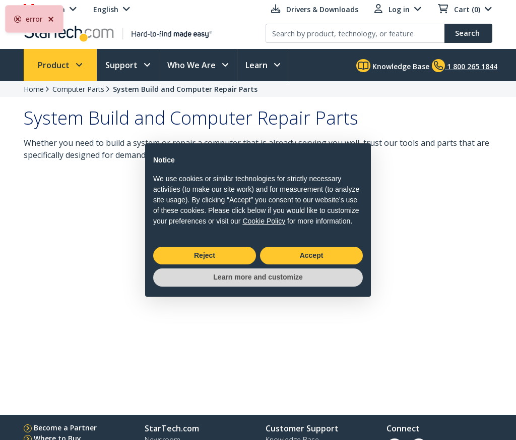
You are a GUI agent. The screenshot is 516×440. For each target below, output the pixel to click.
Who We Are (192, 65)
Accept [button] (312, 255)
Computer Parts (78, 89)
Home (34, 89)
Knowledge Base (392, 65)
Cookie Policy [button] (263, 221)
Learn (257, 65)
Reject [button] (204, 255)
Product (55, 65)
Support (122, 65)
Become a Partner (65, 427)
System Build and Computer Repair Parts (185, 89)
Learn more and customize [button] (257, 277)
